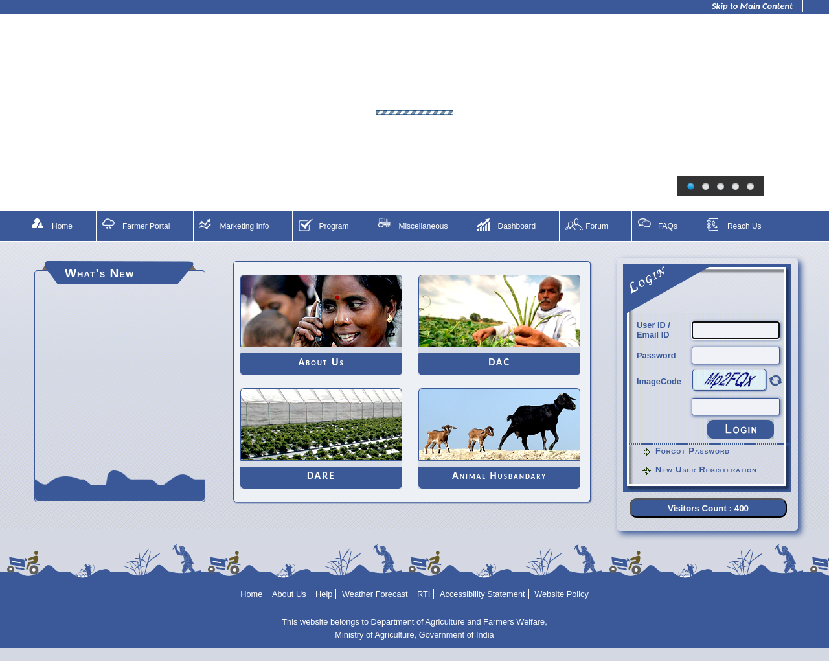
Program (333, 226)
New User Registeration (706, 469)
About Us (321, 362)
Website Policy (561, 594)
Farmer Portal (146, 226)
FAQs (667, 226)
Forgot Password (692, 451)
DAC (499, 362)
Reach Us (744, 226)
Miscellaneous (423, 226)
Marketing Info (244, 226)
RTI (423, 594)
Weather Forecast (374, 594)
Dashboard (516, 226)
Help (323, 594)
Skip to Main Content (752, 6)
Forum (596, 226)
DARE (321, 475)
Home (62, 226)
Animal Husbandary (499, 475)
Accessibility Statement (482, 594)
